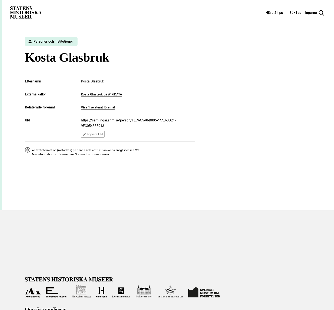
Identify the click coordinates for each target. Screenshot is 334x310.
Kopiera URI (92, 134)
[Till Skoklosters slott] (144, 291)
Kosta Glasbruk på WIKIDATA (101, 94)
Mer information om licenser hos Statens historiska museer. (71, 154)
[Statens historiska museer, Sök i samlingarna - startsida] (26, 12)
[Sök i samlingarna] (306, 13)
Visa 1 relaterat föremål (98, 107)
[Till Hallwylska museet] (81, 291)
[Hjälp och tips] (274, 13)
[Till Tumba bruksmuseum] (170, 291)
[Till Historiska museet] (101, 291)
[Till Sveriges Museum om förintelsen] (204, 291)
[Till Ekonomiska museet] (56, 291)
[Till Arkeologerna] (33, 291)
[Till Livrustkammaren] (121, 291)
